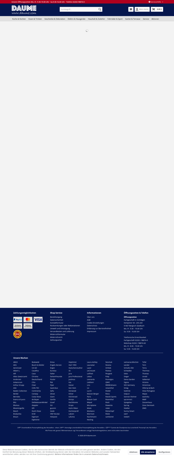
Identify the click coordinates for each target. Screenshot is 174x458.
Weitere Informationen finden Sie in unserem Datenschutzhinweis (81, 454)
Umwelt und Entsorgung (60, 328)
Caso (34, 373)
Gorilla (52, 399)
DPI (33, 408)
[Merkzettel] (131, 9)
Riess (107, 394)
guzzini (53, 408)
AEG (15, 365)
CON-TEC (35, 388)
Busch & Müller (38, 365)
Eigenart (35, 417)
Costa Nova (36, 397)
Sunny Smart (129, 411)
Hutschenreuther (76, 368)
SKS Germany (129, 385)
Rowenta (108, 405)
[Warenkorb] (157, 9)
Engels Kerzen (56, 365)
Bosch (15, 411)
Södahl (126, 417)
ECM (33, 414)
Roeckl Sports (110, 397)
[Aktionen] (155, 19)
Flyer (52, 385)
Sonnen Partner (130, 397)
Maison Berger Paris (93, 395)
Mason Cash (92, 399)
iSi (70, 371)
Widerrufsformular (57, 334)
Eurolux (53, 371)
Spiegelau (128, 402)
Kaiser (71, 385)
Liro (88, 385)
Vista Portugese (148, 391)
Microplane (91, 405)
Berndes (16, 397)
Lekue (89, 376)
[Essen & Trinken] (35, 19)
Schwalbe (128, 371)
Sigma (126, 382)
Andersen (17, 379)
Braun (15, 417)
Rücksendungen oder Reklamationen (65, 325)
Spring (126, 405)
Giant (52, 397)
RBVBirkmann (110, 385)
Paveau (108, 371)
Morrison (90, 414)
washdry (145, 397)
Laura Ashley (92, 362)
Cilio (33, 382)
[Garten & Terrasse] (132, 19)
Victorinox (146, 385)
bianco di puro (19, 399)
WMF (144, 399)
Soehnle (127, 391)
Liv (88, 388)
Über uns (90, 317)
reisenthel (109, 388)
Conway (35, 394)
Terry (144, 368)
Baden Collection (20, 391)
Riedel (108, 391)
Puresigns (109, 379)
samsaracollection (131, 362)
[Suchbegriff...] (81, 9)
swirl (126, 414)
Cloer (34, 385)
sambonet (109, 417)
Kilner (71, 394)
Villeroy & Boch (148, 388)
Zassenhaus (147, 402)
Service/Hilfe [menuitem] (155, 2)
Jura (70, 373)
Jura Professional (75, 376)
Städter (127, 408)
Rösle (107, 414)
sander (127, 365)
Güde (52, 411)
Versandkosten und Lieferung (62, 331)
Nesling (90, 419)
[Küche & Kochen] (19, 19)
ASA (14, 388)
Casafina (35, 371)
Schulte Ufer (129, 368)
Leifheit (90, 373)
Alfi (14, 373)
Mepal (89, 402)
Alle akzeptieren (148, 452)
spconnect (128, 399)
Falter (52, 373)
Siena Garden (129, 379)
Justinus (72, 379)
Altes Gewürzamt (20, 376)
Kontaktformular (56, 323)
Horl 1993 (72, 365)
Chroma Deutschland (37, 378)
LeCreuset (91, 371)
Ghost (52, 394)
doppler (35, 405)
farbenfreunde (56, 376)
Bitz (14, 402)
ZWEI (144, 408)
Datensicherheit (56, 320)
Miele (89, 408)
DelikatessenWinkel (39, 402)
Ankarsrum (17, 382)
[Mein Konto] (142, 9)
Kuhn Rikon (73, 408)
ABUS (15, 362)
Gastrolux (54, 388)
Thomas (145, 373)
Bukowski (35, 362)
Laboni (71, 414)
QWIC (107, 382)
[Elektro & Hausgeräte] (76, 19)
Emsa (52, 362)
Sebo (126, 373)
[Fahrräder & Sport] (115, 19)
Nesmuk (108, 362)
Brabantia (17, 414)
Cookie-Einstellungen (95, 323)
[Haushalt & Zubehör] (96, 19)
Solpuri (127, 394)
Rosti (107, 402)
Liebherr (90, 382)
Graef (52, 402)
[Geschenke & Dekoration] (54, 19)
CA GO (34, 368)
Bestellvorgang (56, 317)
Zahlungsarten (56, 340)
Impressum (91, 331)
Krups (71, 405)
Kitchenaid (73, 397)
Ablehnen (133, 452)
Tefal (144, 362)
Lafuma (72, 417)
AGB (88, 320)
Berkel (15, 394)
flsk (51, 382)
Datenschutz (92, 325)
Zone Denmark (148, 405)
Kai (70, 382)
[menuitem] (81, 9)
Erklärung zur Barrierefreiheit (99, 328)
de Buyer (35, 399)
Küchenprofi (74, 411)
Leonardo (91, 379)
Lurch (89, 391)
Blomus (16, 405)
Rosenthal (109, 399)
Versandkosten (81, 430)
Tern (144, 365)
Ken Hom (72, 388)
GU (51, 405)
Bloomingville (18, 408)
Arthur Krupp (18, 385)
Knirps (71, 399)
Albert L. (16, 371)
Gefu (52, 391)
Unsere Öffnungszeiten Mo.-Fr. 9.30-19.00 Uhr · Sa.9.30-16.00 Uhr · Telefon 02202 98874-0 (48, 2)
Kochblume (73, 402)
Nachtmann (92, 417)
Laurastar (91, 365)
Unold (144, 376)
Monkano (90, 411)
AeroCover (17, 368)
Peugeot (108, 373)
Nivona (108, 365)
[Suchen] (99, 9)
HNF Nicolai (55, 414)
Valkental (146, 379)
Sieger (126, 376)
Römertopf (109, 411)
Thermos (145, 371)
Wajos (144, 394)
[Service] (146, 19)
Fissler (52, 379)
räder (107, 408)
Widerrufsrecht (56, 337)
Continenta (36, 391)
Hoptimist (72, 362)
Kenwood (72, 391)
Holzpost (53, 417)
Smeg (126, 388)
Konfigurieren (164, 452)
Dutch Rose (36, 411)
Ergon (52, 368)
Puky (107, 376)
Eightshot (35, 419)
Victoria (145, 382)
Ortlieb (108, 368)
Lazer (89, 368)
